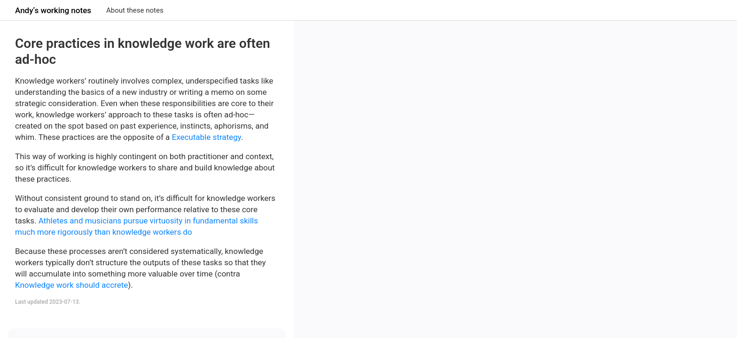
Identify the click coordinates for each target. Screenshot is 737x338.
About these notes (135, 10)
